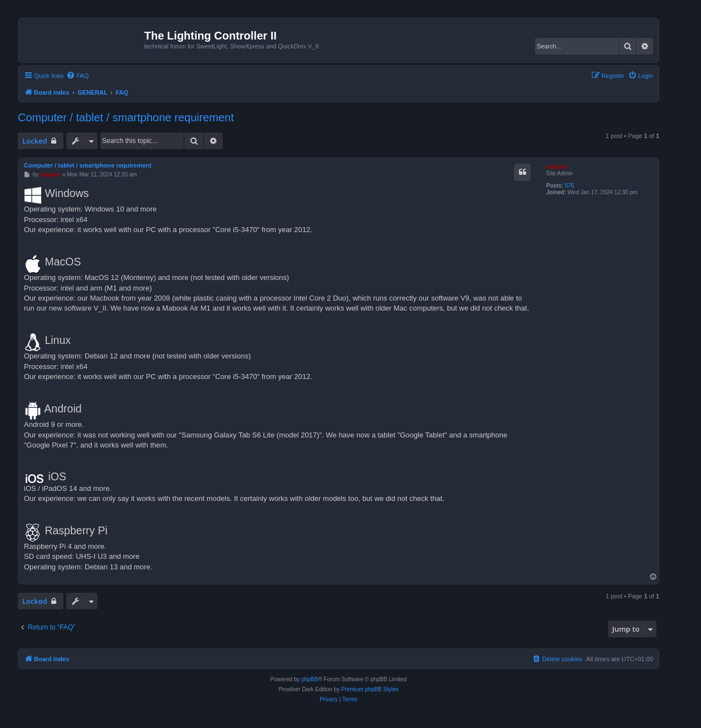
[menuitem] (77, 75)
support (556, 167)
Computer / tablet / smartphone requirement (126, 117)
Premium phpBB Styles (370, 689)
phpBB (309, 679)
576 (569, 186)
